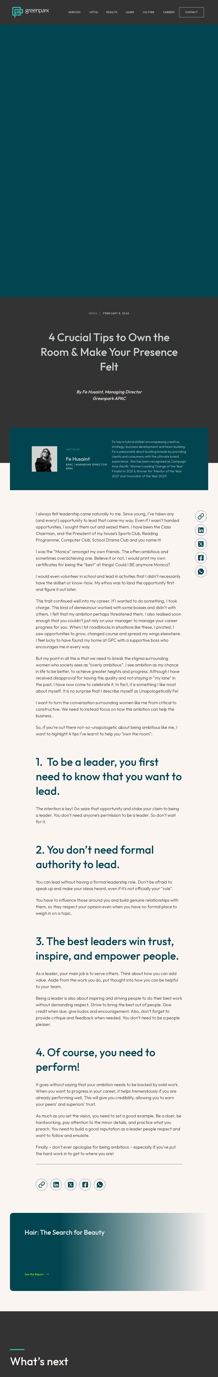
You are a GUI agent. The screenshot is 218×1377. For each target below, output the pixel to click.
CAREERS (169, 12)
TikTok (54, 1358)
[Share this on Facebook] (201, 370)
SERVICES (74, 12)
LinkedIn (55, 1352)
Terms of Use (138, 1364)
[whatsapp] (201, 384)
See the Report (37, 1086)
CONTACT (191, 12)
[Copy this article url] (201, 328)
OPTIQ (93, 12)
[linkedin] (201, 342)
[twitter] (201, 356)
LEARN (130, 12)
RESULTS (111, 12)
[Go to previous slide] (13, 1306)
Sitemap (199, 1364)
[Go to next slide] (204, 1306)
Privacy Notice (112, 1364)
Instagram (57, 1364)
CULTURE (148, 12)
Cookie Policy (162, 1364)
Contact (182, 1364)
